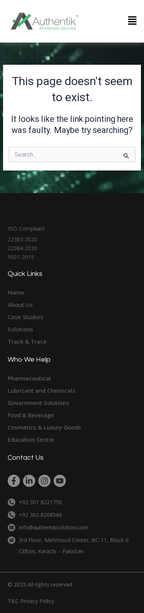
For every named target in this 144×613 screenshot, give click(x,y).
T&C (13, 601)
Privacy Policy (37, 601)
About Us (20, 304)
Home (16, 292)
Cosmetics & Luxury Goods (44, 427)
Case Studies (25, 317)
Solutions (20, 329)
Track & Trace (27, 341)
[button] (132, 21)
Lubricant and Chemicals (41, 390)
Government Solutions (38, 402)
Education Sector (31, 439)
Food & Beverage (31, 415)
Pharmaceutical (29, 378)
